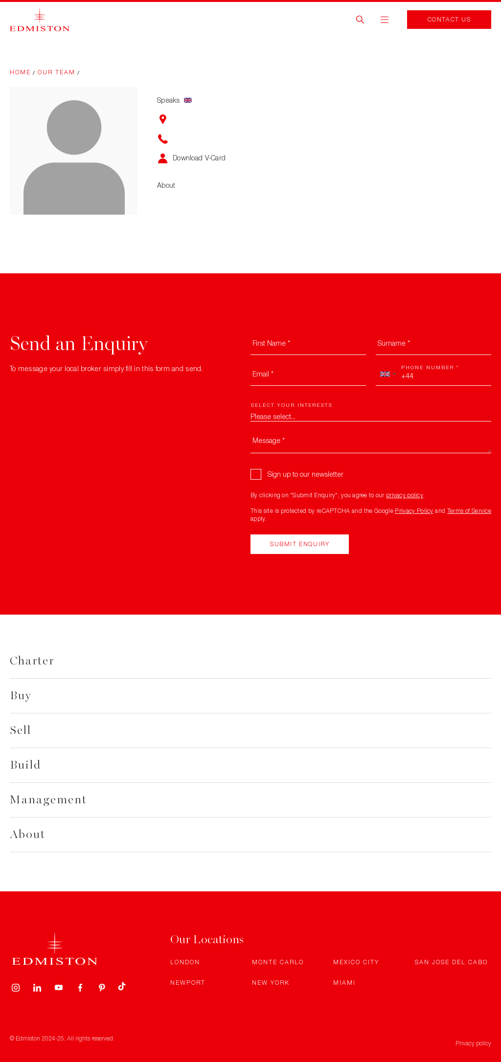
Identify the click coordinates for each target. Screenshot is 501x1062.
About (28, 834)
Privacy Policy (414, 510)
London (185, 962)
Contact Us (449, 19)
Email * (262, 374)
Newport (187, 982)
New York (271, 982)
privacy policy (404, 495)
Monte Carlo (278, 962)
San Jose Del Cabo (451, 962)
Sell (20, 730)
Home (20, 72)
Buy (21, 695)
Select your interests (291, 405)
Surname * (394, 343)
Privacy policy (473, 1043)
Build (25, 765)
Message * (268, 440)
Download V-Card (199, 158)
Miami (344, 982)
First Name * (271, 343)
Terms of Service (469, 510)
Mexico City (356, 962)
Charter (32, 661)
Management (48, 800)
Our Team (56, 72)
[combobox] (387, 374)
